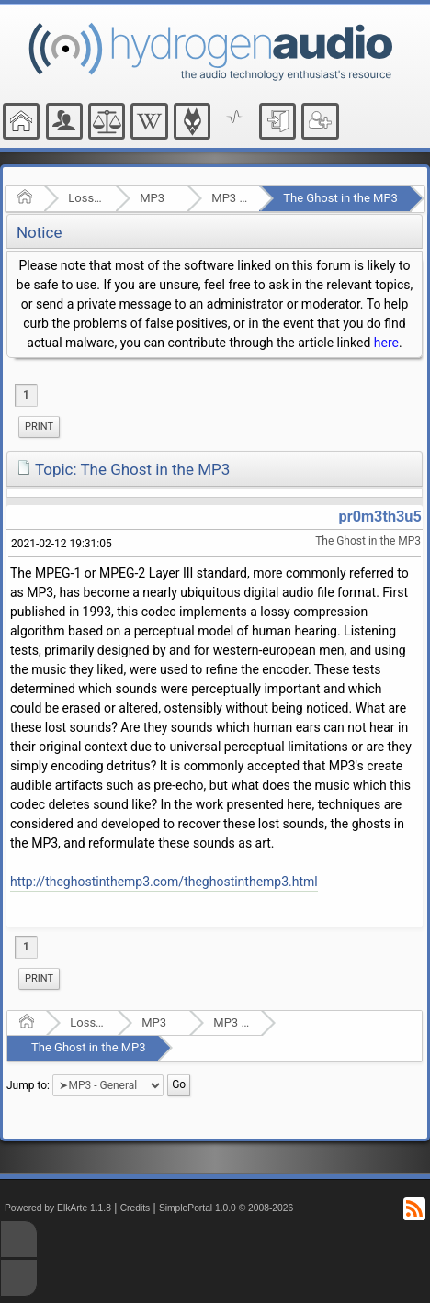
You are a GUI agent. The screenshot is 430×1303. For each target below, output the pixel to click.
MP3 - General (229, 198)
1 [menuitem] (26, 394)
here (386, 342)
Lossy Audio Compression (86, 198)
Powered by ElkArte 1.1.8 (58, 1208)
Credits (135, 1208)
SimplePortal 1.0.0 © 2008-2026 (226, 1208)
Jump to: (28, 1084)
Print (39, 426)
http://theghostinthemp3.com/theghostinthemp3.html (164, 881)
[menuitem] (39, 427)
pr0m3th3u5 (380, 516)
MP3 (152, 198)
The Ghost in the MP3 (340, 198)
